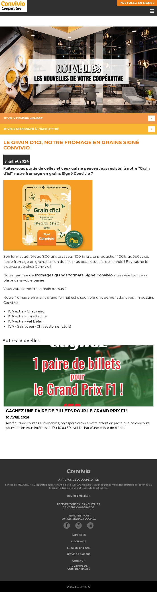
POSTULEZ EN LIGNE (137, 2)
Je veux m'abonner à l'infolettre (79, 129)
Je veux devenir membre (79, 118)
